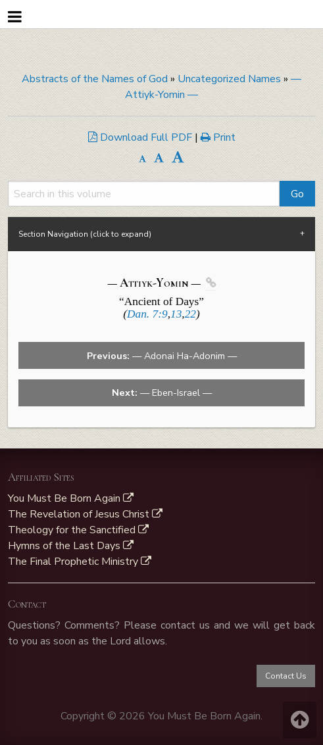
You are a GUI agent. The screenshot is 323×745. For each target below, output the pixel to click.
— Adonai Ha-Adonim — (162, 355)
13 (176, 314)
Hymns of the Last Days (71, 546)
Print (218, 137)
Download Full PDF (141, 137)
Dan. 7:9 (147, 314)
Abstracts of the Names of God (95, 79)
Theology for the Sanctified (78, 530)
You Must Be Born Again (71, 498)
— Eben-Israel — (162, 392)
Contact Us (286, 676)
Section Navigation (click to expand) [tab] (84, 234)
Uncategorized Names (229, 79)
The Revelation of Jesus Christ (85, 514)
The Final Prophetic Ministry (79, 561)
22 (190, 314)
